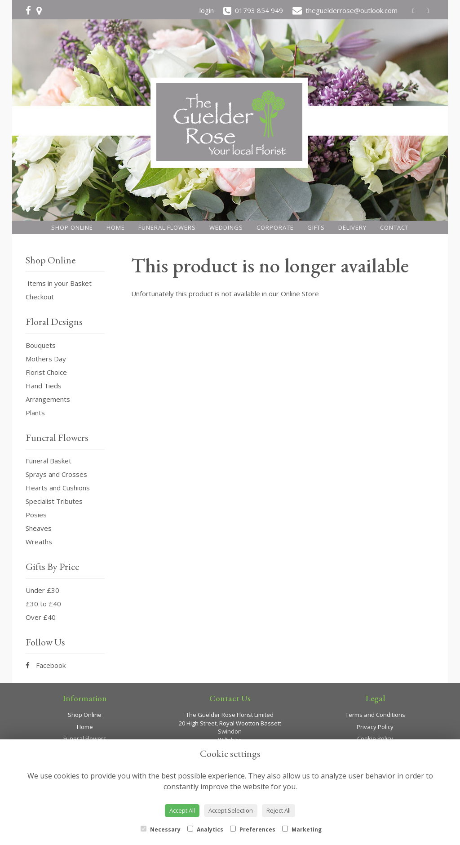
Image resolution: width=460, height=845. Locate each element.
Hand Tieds (44, 385)
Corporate (275, 227)
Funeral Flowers (167, 227)
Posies (36, 514)
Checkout (40, 296)
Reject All (278, 810)
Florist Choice (46, 372)
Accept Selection (230, 810)
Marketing (302, 829)
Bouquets (41, 345)
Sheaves (39, 528)
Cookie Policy (375, 738)
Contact (394, 227)
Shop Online (72, 227)
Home (115, 227)
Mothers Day (46, 358)
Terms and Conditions (375, 715)
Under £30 (42, 590)
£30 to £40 (43, 603)
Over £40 (41, 617)
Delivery (352, 227)
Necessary (161, 829)
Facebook (46, 665)
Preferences (252, 829)
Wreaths (39, 541)
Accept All (182, 810)
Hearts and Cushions (58, 487)
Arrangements (48, 399)
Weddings (226, 227)
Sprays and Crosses (56, 474)
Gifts (316, 227)
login (206, 10)
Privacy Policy (375, 727)
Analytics (205, 829)
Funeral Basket (48, 460)
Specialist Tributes (54, 501)
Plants (35, 412)
